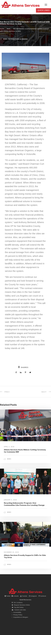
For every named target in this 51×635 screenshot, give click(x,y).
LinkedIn (15, 596)
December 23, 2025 (11, 552)
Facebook (42, 596)
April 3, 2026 (9, 447)
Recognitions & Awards (18, 39)
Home (2, 29)
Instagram (33, 596)
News (8, 29)
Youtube (24, 596)
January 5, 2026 (10, 500)
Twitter (8, 596)
